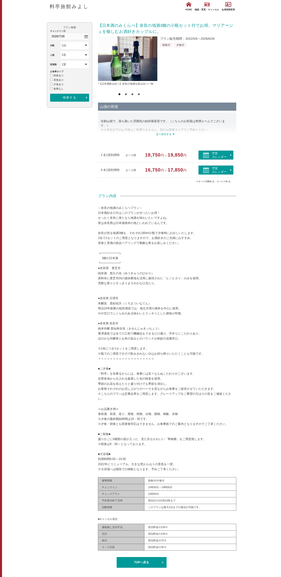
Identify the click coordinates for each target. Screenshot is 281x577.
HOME (188, 6)
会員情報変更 (228, 6)
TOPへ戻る (141, 562)
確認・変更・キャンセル (207, 6)
